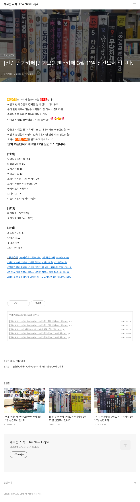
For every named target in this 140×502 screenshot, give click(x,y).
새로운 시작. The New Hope (21, 4)
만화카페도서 (15, 315)
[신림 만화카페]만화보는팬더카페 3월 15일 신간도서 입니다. (38, 321)
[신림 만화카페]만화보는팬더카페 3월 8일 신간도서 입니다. (38, 337)
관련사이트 (9, 482)
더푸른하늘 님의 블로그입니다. (25, 447)
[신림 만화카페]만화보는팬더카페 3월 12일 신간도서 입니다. (38, 325)
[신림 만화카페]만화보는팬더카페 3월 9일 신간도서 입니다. (38, 333)
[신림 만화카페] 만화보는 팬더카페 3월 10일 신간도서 (35, 329)
